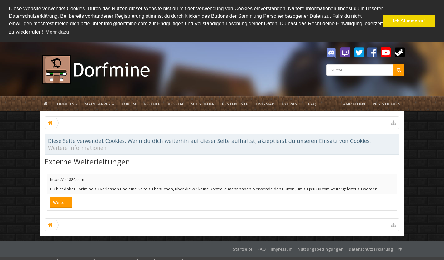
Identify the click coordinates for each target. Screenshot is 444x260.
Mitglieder (203, 103)
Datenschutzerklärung (371, 249)
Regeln (175, 103)
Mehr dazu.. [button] (59, 32)
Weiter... (61, 202)
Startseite (243, 249)
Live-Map (265, 103)
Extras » (291, 103)
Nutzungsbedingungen (320, 249)
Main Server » (99, 103)
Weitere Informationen (77, 147)
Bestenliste (235, 103)
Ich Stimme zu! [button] (409, 20)
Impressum (281, 249)
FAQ (312, 103)
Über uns (67, 103)
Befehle (152, 103)
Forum (129, 103)
